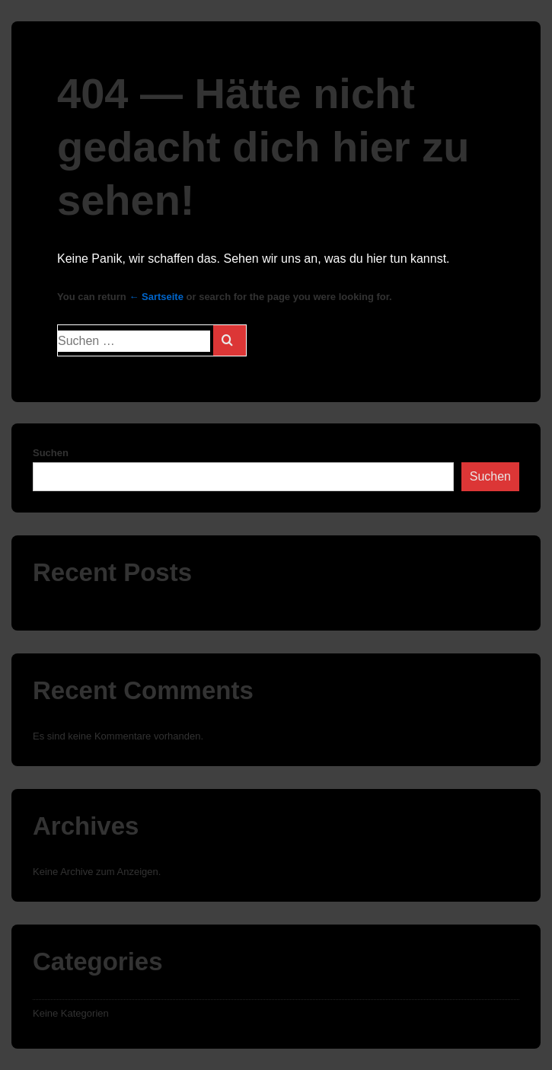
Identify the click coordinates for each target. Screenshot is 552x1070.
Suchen (51, 452)
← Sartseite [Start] (156, 296)
